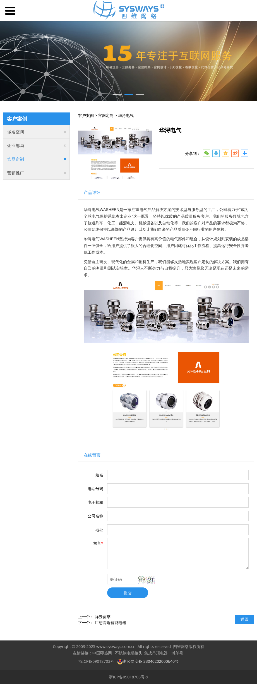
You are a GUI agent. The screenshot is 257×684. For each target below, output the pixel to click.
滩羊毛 (177, 653)
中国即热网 (102, 653)
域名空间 (15, 132)
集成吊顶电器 (156, 653)
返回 (244, 619)
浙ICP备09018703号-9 (128, 677)
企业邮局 (15, 145)
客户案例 (86, 115)
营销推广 (15, 173)
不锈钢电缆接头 (128, 653)
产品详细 (92, 192)
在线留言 (92, 455)
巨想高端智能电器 (110, 622)
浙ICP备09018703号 (96, 661)
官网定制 (15, 159)
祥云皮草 (103, 616)
